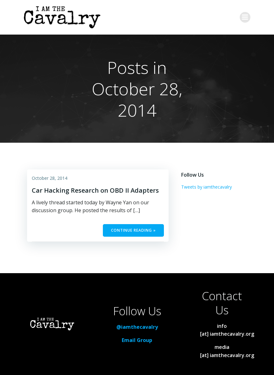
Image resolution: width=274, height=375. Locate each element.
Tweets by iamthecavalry (206, 187)
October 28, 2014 (49, 178)
